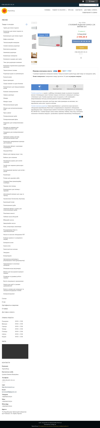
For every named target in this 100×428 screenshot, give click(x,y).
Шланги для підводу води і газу (13, 154)
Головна (47, 10)
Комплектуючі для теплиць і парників (11, 190)
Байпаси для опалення (10, 157)
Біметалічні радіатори (9, 49)
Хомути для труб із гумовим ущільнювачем (11, 285)
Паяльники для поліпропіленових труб (13, 123)
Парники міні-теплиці (9, 186)
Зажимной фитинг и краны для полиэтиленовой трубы (12, 209)
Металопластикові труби (10, 105)
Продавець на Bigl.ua (50, 424)
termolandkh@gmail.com (9, 392)
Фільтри (5, 98)
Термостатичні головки (10, 70)
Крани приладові (8, 80)
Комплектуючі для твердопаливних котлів (14, 87)
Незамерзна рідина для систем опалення (12, 161)
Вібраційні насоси (8, 220)
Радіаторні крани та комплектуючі (13, 74)
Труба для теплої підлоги (11, 28)
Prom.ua (59, 422)
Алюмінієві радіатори (9, 52)
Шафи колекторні (8, 39)
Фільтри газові (7, 101)
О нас (4, 302)
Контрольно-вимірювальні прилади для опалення (13, 142)
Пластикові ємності (9, 213)
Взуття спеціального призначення (13, 281)
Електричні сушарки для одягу (12, 59)
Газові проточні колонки (10, 249)
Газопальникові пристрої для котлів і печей (14, 170)
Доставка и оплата (8, 312)
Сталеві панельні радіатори (11, 46)
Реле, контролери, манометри (12, 226)
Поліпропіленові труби (10, 116)
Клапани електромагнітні (10, 91)
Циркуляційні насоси (9, 223)
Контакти (79, 10)
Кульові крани (7, 77)
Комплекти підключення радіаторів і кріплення (14, 66)
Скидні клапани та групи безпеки (13, 83)
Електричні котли (8, 242)
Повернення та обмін (89, 12)
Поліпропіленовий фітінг (10, 119)
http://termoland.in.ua (8, 387)
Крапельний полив (8, 202)
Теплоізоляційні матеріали (11, 42)
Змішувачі (6, 252)
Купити (82, 48)
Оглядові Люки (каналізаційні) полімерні (12, 182)
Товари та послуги (58, 10)
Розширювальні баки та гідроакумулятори (10, 230)
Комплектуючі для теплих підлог (13, 36)
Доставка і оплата (90, 10)
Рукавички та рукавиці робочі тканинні (12, 277)
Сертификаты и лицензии (10, 305)
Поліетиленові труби (9, 205)
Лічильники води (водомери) (12, 268)
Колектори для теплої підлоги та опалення (13, 31)
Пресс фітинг (7, 113)
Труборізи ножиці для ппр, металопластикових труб (11, 137)
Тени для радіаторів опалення (12, 62)
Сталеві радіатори (36, 93)
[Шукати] (96, 5)
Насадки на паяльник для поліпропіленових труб (10, 128)
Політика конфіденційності (61, 426)
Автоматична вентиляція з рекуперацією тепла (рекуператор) (14, 259)
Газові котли (6, 246)
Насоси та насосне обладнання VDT (14, 234)
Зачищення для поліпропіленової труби (13, 132)
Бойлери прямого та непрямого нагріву (13, 238)
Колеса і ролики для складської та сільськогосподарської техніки (13, 289)
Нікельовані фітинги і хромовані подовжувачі (12, 146)
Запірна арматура (8, 95)
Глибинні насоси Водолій (10, 217)
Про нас (71, 10)
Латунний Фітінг (7, 151)
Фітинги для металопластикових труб (12, 108)
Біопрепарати (7, 256)
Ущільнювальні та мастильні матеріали (11, 264)
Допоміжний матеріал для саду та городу (13, 194)
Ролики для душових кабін (11, 178)
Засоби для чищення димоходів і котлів (13, 166)
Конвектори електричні (10, 56)
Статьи (4, 298)
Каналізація (6, 175)
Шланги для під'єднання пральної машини (13, 272)
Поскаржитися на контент (46, 426)
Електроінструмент (9, 294)
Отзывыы (5, 309)
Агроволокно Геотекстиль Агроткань (14, 199)
